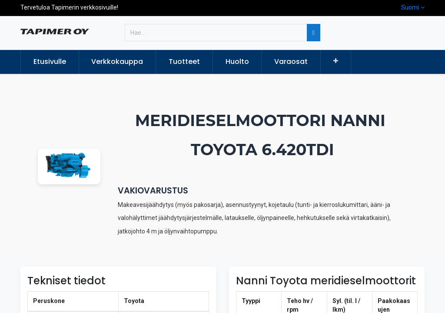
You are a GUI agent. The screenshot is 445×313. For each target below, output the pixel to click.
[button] (336, 61)
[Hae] (313, 32)
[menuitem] (50, 61)
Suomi (410, 7)
